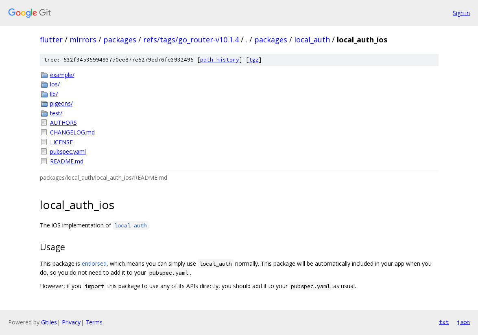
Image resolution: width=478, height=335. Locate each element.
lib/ (54, 94)
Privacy (71, 322)
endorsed (94, 263)
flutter (51, 39)
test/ (56, 113)
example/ (62, 75)
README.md (66, 161)
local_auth (312, 39)
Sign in (461, 13)
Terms (94, 322)
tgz (254, 59)
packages (119, 39)
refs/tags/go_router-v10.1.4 (191, 39)
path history (219, 59)
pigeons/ (61, 103)
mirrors (83, 39)
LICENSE (61, 142)
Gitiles (49, 322)
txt (444, 322)
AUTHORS (63, 122)
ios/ (55, 84)
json (463, 322)
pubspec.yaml (68, 151)
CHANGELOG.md (72, 132)
